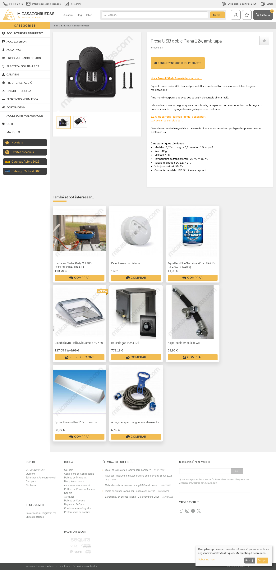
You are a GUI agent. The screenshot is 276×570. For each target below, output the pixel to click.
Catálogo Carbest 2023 (26, 171)
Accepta (262, 560)
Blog (79, 15)
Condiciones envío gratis (77, 508)
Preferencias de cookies (77, 512)
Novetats (17, 142)
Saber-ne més (206, 559)
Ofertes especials (23, 152)
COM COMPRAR (35, 470)
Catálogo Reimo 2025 (25, 162)
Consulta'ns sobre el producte (177, 63)
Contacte (31, 485)
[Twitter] (198, 511)
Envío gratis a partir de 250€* (239, 4)
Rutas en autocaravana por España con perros (130, 491)
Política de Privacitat (75, 477)
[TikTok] (181, 511)
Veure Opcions (79, 357)
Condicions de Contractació (79, 473)
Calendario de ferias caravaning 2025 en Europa (131, 485)
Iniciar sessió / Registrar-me (41, 513)
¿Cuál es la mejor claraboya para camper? (128, 470)
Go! (237, 471)
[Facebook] (193, 511)
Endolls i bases (81, 25)
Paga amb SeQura (74, 504)
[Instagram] (187, 511)
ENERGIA (66, 25)
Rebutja (249, 560)
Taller (89, 15)
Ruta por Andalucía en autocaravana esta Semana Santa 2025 (138, 475)
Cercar (217, 15)
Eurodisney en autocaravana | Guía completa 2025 (132, 496)
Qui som (68, 15)
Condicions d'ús (67, 566)
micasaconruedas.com (45, 566)
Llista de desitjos (35, 516)
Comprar (79, 278)
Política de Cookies (74, 500)
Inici (56, 25)
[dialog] (234, 555)
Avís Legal (69, 496)
